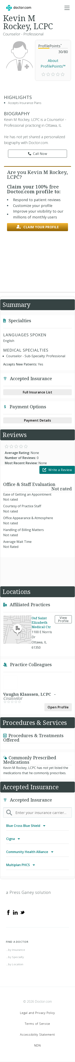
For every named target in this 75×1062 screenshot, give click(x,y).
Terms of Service (37, 1024)
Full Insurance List (37, 392)
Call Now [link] (37, 154)
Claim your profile (37, 227)
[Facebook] (8, 912)
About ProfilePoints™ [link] (53, 63)
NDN (37, 1045)
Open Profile (58, 707)
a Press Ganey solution (28, 892)
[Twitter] (22, 912)
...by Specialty (15, 957)
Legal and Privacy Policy (37, 1013)
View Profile (63, 619)
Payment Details (37, 420)
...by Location (14, 964)
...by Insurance (15, 950)
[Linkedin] (15, 912)
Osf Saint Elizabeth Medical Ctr (41, 622)
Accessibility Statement (37, 1034)
